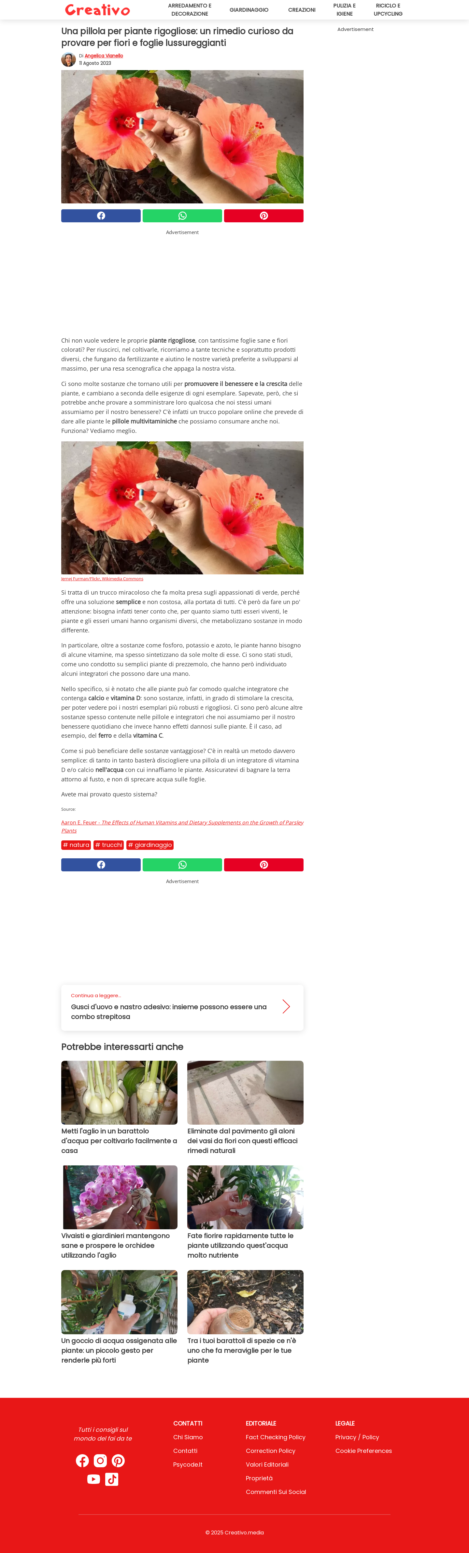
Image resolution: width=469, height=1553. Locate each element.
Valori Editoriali (267, 1464)
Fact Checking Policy (276, 1437)
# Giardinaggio (150, 845)
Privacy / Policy (357, 1437)
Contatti (185, 1451)
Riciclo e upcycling (388, 10)
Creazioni (301, 10)
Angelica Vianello (104, 55)
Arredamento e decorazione (189, 10)
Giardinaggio (249, 10)
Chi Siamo (188, 1437)
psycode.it (188, 1464)
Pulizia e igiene (344, 10)
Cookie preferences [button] (363, 1451)
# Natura (76, 845)
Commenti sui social (276, 1492)
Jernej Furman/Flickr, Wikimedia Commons (102, 579)
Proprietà (259, 1478)
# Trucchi (108, 845)
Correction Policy (270, 1451)
